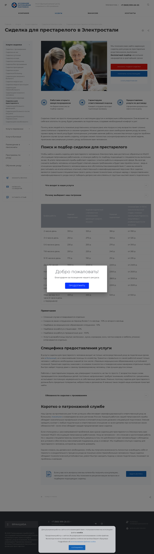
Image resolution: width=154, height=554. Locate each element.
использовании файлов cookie (83, 542)
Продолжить (77, 285)
